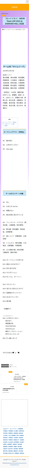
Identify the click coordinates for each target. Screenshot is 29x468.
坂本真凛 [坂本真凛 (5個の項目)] (5, 437)
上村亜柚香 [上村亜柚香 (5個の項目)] (20, 428)
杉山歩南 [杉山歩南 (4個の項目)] (10, 442)
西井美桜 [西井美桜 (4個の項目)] (10, 451)
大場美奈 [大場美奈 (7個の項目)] (10, 437)
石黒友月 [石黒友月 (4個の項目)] (5, 448)
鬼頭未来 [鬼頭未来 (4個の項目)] (22, 453)
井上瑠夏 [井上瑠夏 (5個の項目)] (15, 431)
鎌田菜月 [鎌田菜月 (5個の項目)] (15, 451)
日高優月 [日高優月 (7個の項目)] (22, 440)
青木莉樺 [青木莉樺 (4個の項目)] (21, 451)
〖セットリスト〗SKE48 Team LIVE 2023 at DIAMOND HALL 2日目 (20, 378)
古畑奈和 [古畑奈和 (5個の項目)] (21, 435)
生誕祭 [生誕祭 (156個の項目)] (15, 446)
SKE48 (3, 15)
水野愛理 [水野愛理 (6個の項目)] (9, 444)
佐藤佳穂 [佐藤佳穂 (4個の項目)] (15, 433)
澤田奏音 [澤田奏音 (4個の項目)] (5, 446)
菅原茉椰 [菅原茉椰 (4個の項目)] (21, 448)
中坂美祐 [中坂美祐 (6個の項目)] (5, 431)
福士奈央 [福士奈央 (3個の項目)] (10, 448)
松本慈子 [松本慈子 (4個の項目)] (22, 442)
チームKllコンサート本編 (8, 124)
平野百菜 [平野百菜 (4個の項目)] (10, 440)
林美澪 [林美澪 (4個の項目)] (4, 444)
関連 (5, 125)
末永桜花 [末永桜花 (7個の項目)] (5, 442)
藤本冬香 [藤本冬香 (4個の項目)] (5, 451)
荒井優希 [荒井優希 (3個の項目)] (15, 448)
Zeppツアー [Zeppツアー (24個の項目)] (6, 428)
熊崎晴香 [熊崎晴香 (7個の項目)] (10, 446)
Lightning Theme (18, 463)
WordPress (10, 463)
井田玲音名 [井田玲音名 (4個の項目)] (21, 431)
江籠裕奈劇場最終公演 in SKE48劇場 (9, 389)
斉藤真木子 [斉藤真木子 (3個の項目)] (16, 440)
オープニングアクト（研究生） (9, 122)
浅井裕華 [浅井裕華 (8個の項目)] (19, 444)
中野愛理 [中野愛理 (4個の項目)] (10, 431)
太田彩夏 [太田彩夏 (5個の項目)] (21, 437)
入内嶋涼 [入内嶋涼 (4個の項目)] (5, 435)
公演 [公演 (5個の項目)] (9, 435)
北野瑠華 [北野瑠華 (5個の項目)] (13, 435)
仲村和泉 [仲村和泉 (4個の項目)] (5, 433)
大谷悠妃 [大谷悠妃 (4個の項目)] (15, 437)
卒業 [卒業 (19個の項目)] (17, 435)
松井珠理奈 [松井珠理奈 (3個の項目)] (16, 442)
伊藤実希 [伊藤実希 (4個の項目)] (10, 433)
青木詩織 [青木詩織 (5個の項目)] (5, 453)
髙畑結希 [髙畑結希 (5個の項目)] (17, 453)
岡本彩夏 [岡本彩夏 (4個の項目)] (5, 440)
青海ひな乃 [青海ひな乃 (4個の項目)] (11, 453)
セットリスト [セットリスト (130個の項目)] (13, 428)
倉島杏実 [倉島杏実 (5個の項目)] (21, 433)
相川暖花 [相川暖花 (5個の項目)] (19, 446)
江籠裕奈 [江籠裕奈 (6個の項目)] (14, 444)
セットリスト (14, 366)
